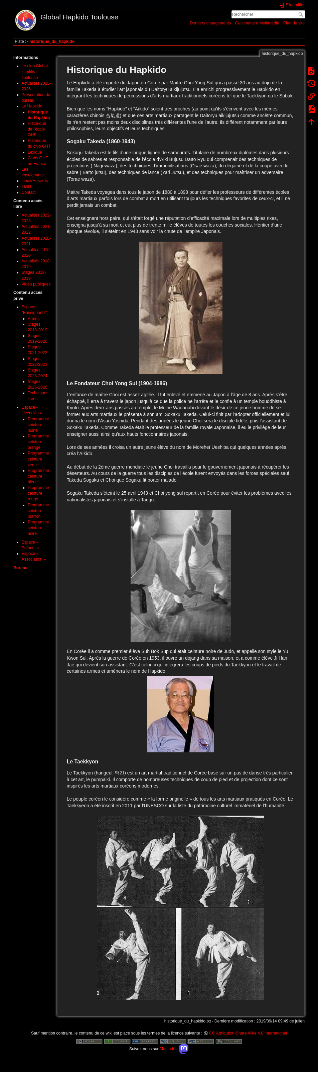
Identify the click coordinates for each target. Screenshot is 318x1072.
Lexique (35, 152)
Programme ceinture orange (38, 442)
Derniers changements (210, 23)
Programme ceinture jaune (38, 425)
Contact (29, 192)
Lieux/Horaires (35, 180)
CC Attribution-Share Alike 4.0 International (248, 1033)
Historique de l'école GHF (37, 129)
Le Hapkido (32, 106)
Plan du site (294, 23)
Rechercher (301, 14)
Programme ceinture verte (38, 459)
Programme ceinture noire (38, 528)
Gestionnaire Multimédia (257, 23)
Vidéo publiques (36, 284)
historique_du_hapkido (51, 41)
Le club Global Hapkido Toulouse (35, 72)
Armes (33, 318)
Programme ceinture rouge (38, 493)
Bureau (20, 568)
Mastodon (174, 1049)
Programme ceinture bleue (38, 476)
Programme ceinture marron (38, 511)
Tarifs (26, 186)
